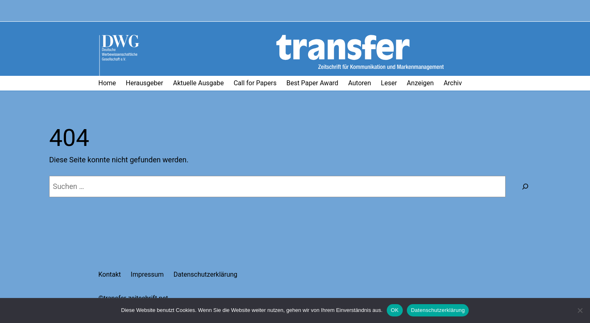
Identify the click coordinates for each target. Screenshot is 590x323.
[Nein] (580, 310)
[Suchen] (525, 186)
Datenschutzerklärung (438, 310)
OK (395, 310)
